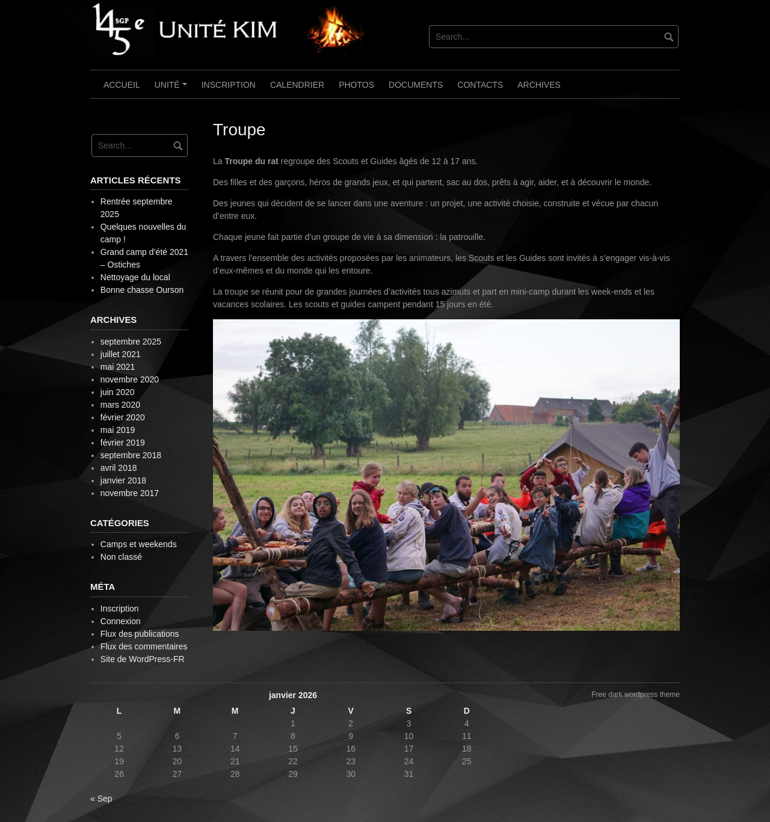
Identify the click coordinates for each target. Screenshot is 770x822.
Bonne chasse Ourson (142, 290)
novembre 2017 (129, 493)
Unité (173, 89)
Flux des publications (139, 634)
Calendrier (297, 85)
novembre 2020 (129, 379)
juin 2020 (117, 392)
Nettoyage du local (135, 277)
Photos (356, 85)
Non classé (121, 557)
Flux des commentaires (144, 646)
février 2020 (122, 417)
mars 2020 (120, 404)
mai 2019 (117, 430)
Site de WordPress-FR (142, 659)
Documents (416, 85)
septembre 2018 (130, 455)
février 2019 (122, 442)
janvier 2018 (123, 480)
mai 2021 (117, 367)
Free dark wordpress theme (635, 694)
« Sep (101, 798)
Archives (539, 85)
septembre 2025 (130, 341)
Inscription (229, 85)
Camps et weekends (138, 544)
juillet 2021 (120, 354)
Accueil (121, 85)
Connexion (120, 621)
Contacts (480, 85)
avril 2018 (118, 468)
